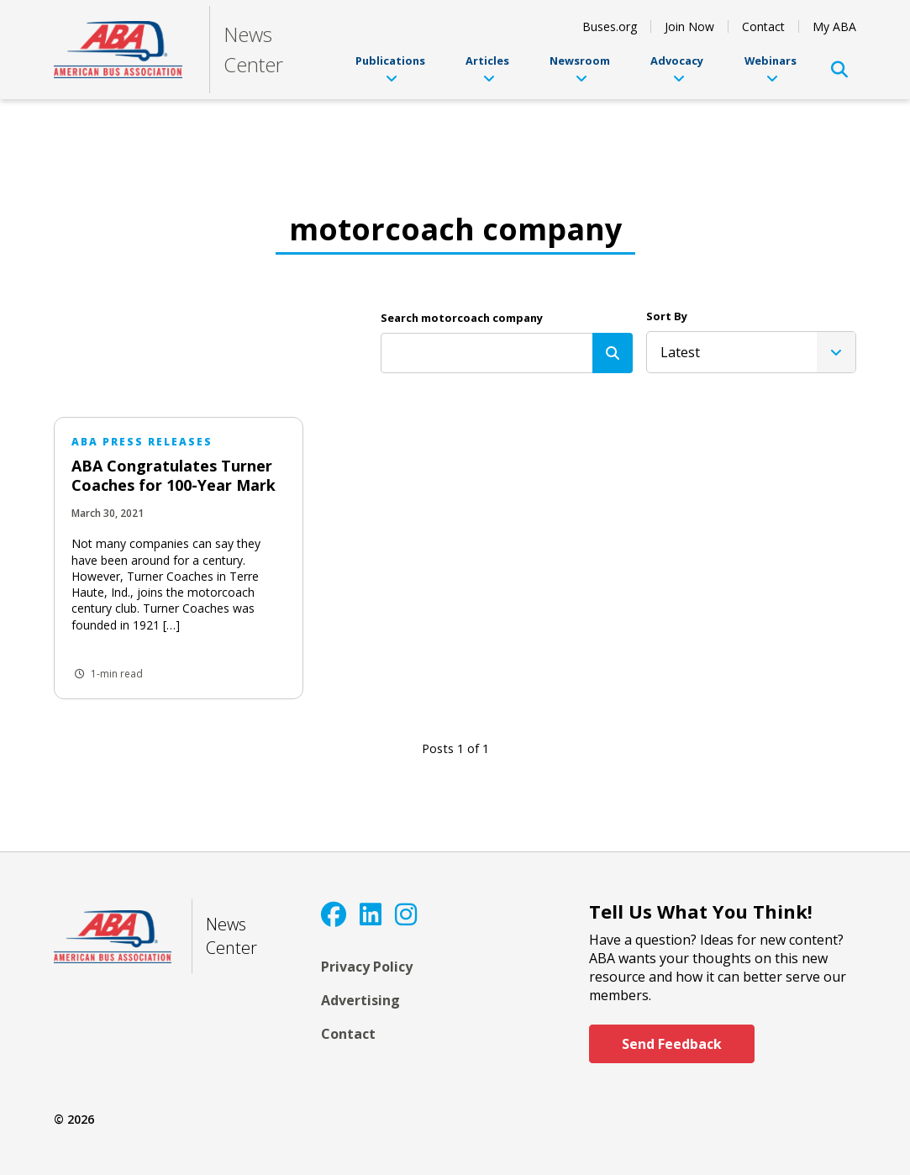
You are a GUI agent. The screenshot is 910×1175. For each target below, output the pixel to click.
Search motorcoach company (462, 317)
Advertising (360, 1000)
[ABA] (118, 50)
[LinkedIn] (370, 914)
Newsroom (580, 69)
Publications (390, 69)
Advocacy (676, 69)
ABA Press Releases (142, 442)
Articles (487, 69)
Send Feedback (672, 1044)
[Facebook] (333, 914)
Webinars (770, 69)
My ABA (834, 26)
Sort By (666, 316)
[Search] (612, 353)
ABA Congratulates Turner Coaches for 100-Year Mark (173, 475)
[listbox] (751, 352)
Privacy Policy (367, 966)
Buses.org (609, 26)
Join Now (689, 26)
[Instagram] (406, 914)
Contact (763, 26)
